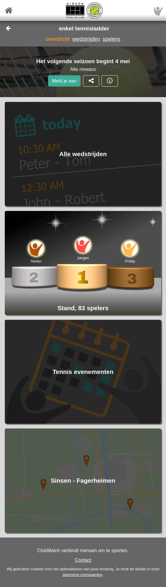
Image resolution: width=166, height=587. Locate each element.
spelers (111, 39)
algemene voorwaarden (82, 574)
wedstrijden (86, 39)
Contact (83, 560)
